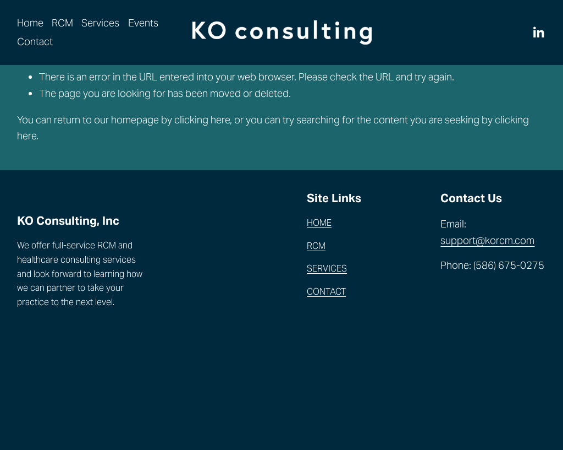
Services (100, 23)
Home (30, 23)
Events (143, 23)
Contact (35, 41)
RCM (62, 23)
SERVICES (327, 268)
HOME (319, 223)
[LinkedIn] (538, 32)
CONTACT (326, 291)
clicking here (202, 119)
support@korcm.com (487, 240)
